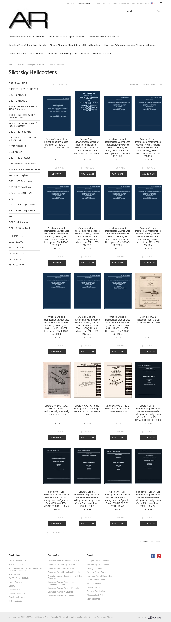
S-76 (11, 199)
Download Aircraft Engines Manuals (66, 36)
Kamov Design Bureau (96, 580)
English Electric (93, 587)
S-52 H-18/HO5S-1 (18, 100)
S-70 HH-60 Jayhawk (19, 175)
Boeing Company (94, 568)
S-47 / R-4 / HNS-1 (18, 83)
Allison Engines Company (98, 565)
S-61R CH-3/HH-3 (17, 146)
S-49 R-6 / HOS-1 (17, 95)
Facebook (153, 556)
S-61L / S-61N (16, 152)
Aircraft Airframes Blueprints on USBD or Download (75, 45)
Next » (66, 85)
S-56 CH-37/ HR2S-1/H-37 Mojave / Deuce (22, 116)
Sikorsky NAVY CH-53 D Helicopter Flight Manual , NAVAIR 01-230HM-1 (117, 408)
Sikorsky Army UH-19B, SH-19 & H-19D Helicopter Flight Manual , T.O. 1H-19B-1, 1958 (56, 410)
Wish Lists (107, 3)
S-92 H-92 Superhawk (19, 228)
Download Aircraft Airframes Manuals (27, 36)
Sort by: (134, 84)
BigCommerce (154, 617)
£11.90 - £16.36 (16, 247)
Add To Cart (57, 174)
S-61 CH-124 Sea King (20, 132)
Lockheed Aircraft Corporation (99, 576)
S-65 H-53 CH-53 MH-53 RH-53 (24, 169)
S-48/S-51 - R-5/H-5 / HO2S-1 (23, 89)
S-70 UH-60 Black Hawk (20, 193)
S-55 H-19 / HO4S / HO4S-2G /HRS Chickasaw (23, 107)
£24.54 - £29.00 (16, 265)
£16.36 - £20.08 (16, 253)
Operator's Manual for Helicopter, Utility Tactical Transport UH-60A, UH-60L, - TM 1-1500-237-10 (56, 143)
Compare (59, 168)
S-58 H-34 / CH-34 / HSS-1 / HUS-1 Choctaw (23, 124)
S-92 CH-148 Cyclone (19, 222)
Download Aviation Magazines (63, 53)
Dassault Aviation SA (96, 591)
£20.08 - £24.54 (16, 259)
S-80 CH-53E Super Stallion (22, 204)
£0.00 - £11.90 (16, 241)
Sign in (116, 3)
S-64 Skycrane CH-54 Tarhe (22, 163)
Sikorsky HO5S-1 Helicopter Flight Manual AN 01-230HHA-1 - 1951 (148, 320)
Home (11, 65)
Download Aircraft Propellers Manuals (27, 45)
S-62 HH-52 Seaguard (20, 158)
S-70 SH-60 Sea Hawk (20, 187)
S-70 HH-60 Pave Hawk (20, 181)
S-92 (11, 216)
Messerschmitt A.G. (95, 595)
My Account (96, 3)
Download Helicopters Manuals (103, 36)
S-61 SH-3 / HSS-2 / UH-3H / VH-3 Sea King (23, 138)
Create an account (128, 3)
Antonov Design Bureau (97, 572)
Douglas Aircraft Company (98, 561)
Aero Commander (94, 584)
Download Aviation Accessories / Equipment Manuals (130, 45)
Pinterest (159, 556)
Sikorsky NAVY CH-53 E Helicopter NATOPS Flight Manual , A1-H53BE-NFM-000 (87, 410)
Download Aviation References (96, 53)
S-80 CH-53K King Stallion (22, 210)
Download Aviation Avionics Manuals (27, 53)
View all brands (93, 599)
